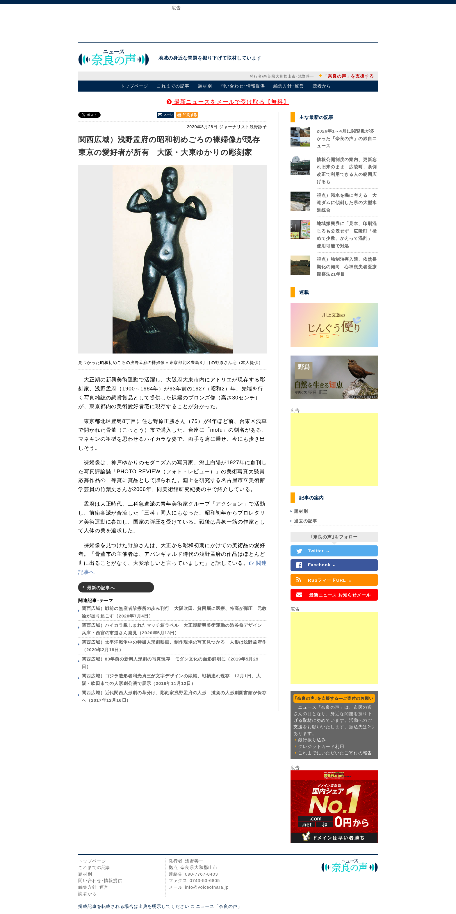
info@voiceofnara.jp (207, 887)
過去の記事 (305, 520)
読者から (322, 85)
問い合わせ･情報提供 (242, 85)
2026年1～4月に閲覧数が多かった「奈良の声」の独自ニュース (347, 138)
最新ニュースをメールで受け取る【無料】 (228, 102)
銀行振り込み (312, 739)
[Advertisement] (228, 23)
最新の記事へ (101, 587)
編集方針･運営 (288, 85)
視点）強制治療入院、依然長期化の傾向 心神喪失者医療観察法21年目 (347, 266)
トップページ (134, 85)
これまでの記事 (173, 85)
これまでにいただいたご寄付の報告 (335, 752)
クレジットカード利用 (321, 746)
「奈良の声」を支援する (348, 76)
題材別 (205, 85)
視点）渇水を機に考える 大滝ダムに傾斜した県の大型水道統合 (347, 203)
